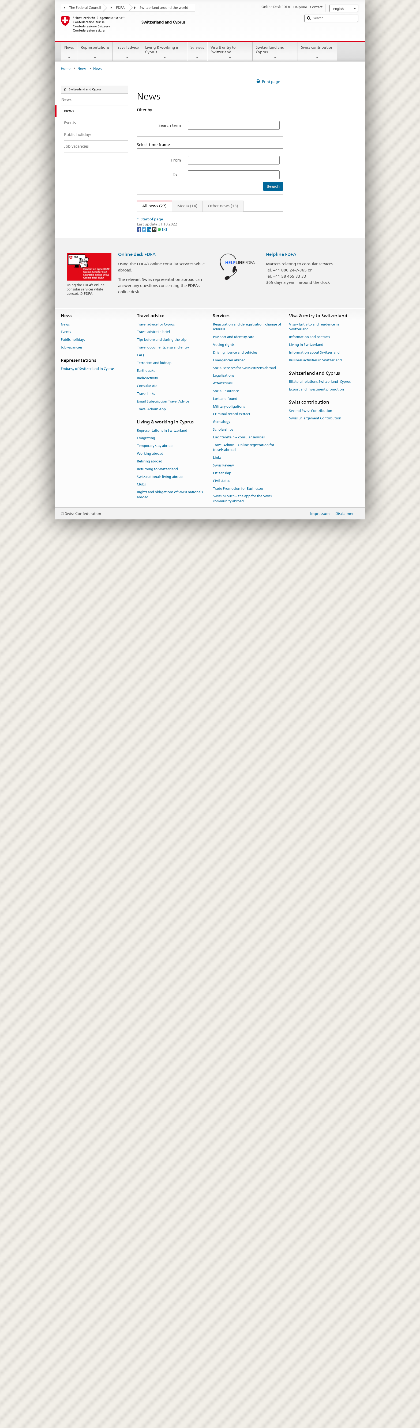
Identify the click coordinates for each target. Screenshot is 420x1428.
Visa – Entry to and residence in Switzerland (314, 1211)
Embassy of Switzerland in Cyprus (87, 1253)
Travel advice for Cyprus (156, 1209)
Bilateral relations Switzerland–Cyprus (320, 1266)
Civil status (221, 1366)
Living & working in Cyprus (164, 52)
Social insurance (226, 1276)
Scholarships (223, 1314)
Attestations (222, 1268)
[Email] (164, 1114)
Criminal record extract (231, 1299)
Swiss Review (223, 1350)
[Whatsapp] (159, 1114)
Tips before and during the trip (161, 1224)
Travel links (146, 1278)
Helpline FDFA (281, 1139)
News (69, 52)
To (177, 174)
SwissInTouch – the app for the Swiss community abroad (242, 1383)
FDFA (120, 8)
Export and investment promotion (316, 1274)
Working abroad (150, 1338)
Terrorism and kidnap (154, 1248)
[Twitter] (144, 1114)
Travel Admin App (151, 1294)
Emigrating (146, 1323)
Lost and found (225, 1283)
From (176, 160)
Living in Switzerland (306, 1229)
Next (263, 217)
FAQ (140, 1240)
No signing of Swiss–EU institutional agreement (185, 796)
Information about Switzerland (314, 1237)
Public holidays (73, 1224)
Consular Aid (147, 1271)
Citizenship (222, 1358)
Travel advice (127, 52)
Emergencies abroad (229, 1245)
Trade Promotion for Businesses (238, 1373)
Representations (94, 52)
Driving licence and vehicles (235, 1237)
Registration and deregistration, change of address (247, 1211)
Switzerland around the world (164, 8)
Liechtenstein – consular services (239, 1322)
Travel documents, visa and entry (163, 1232)
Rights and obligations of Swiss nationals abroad (170, 1379)
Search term (170, 125)
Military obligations (229, 1291)
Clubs (141, 1369)
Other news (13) (223, 205)
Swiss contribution (317, 52)
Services (197, 52)
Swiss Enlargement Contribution (315, 1303)
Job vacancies (71, 1232)
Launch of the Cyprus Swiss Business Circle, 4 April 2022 (193, 680)
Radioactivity (147, 1263)
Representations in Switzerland (162, 1315)
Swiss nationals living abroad (160, 1361)
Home (65, 69)
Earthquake (146, 1255)
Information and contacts (309, 1222)
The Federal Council (85, 8)
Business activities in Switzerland (315, 1245)
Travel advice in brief (153, 1217)
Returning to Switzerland (157, 1354)
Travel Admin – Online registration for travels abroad (243, 1332)
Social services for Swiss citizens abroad (244, 1252)
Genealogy (221, 1306)
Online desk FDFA (137, 1139)
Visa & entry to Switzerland (230, 52)
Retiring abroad (149, 1346)
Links (217, 1342)
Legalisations (223, 1260)
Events (66, 1217)
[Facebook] (139, 1114)
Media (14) (187, 205)
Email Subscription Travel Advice (163, 1286)
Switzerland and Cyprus (275, 52)
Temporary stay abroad (155, 1331)
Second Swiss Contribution (310, 1295)
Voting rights (223, 1229)
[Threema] (154, 1114)
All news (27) (152, 205)
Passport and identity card (233, 1222)
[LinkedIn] (149, 1114)
